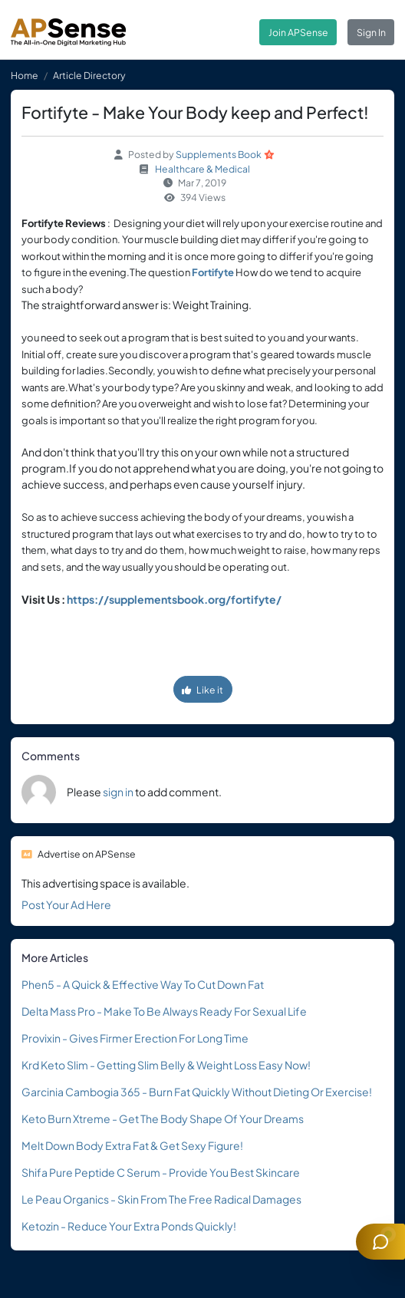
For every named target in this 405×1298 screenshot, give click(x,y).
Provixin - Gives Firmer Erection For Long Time (135, 1038)
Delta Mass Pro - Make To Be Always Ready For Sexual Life (164, 1011)
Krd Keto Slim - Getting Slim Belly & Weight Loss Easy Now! (166, 1065)
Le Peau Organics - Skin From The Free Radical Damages (161, 1199)
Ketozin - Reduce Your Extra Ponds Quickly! (128, 1226)
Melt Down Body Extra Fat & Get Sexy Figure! (132, 1145)
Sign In (371, 32)
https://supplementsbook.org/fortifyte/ (174, 599)
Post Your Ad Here (66, 904)
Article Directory (89, 75)
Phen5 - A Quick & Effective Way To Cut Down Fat (142, 984)
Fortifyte (213, 272)
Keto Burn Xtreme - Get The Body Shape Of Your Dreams (162, 1118)
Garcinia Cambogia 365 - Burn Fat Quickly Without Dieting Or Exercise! (196, 1092)
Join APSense (298, 32)
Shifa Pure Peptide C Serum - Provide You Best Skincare (160, 1172)
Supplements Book (219, 154)
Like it (202, 690)
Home (24, 75)
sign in (118, 792)
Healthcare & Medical (202, 169)
